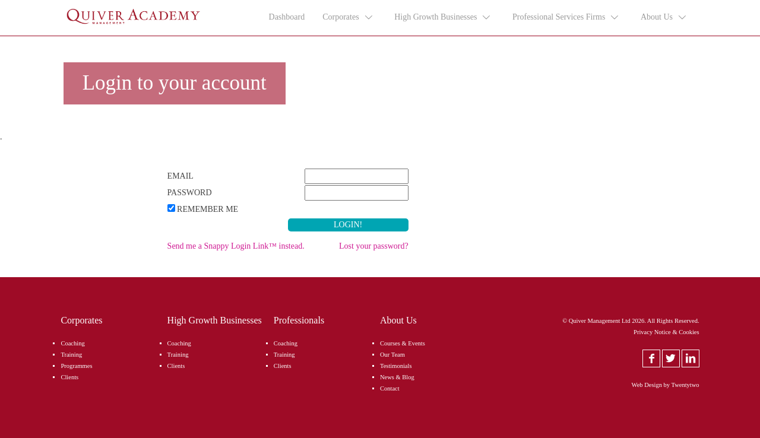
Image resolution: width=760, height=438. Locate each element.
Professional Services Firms (566, 17)
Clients (69, 377)
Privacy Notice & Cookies (666, 332)
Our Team (392, 354)
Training (71, 354)
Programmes (76, 366)
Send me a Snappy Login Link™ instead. (236, 246)
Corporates (347, 17)
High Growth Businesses (443, 17)
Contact (390, 388)
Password (189, 192)
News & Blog (397, 377)
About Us (664, 17)
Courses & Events (402, 343)
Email (180, 176)
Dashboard (287, 16)
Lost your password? (373, 246)
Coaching (72, 343)
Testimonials (396, 366)
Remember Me (207, 209)
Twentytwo (685, 385)
